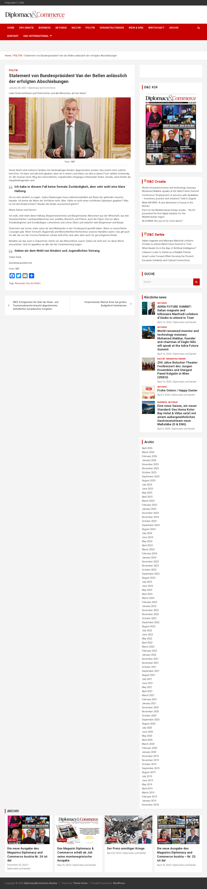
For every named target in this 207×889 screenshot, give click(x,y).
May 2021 (147, 687)
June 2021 (147, 683)
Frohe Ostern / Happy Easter (177, 390)
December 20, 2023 (17, 865)
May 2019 (147, 784)
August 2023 (148, 577)
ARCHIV (174, 27)
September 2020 (150, 719)
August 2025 (148, 480)
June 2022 (147, 634)
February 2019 (149, 796)
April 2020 (147, 739)
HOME (10, 27)
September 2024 (150, 525)
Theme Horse (80, 883)
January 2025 (149, 508)
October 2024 (149, 521)
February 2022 (149, 650)
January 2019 (149, 800)
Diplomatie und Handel (184, 322)
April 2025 (147, 496)
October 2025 (149, 472)
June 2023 (147, 585)
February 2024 (149, 553)
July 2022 (147, 630)
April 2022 (147, 642)
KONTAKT (13, 36)
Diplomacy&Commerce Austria (40, 883)
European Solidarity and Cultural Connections (166, 260)
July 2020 (147, 727)
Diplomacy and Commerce (41, 88)
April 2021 (147, 691)
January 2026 (149, 460)
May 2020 (147, 735)
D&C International (36, 36)
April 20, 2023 (114, 853)
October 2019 (149, 764)
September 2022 (150, 622)
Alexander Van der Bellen (28, 283)
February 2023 (149, 602)
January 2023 (149, 606)
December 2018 (150, 804)
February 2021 (149, 699)
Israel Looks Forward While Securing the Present (168, 256)
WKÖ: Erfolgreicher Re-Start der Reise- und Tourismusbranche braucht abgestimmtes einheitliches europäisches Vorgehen (35, 305)
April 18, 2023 (164, 865)
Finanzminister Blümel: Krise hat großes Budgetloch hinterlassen (106, 304)
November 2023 (150, 565)
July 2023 (147, 581)
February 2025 (149, 504)
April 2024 (147, 545)
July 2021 (147, 679)
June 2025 (147, 488)
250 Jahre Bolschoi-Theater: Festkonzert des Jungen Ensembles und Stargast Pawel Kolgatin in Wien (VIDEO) (177, 370)
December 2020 (150, 707)
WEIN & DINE (136, 27)
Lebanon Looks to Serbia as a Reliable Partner (166, 252)
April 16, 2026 (164, 322)
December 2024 (150, 513)
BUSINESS (45, 27)
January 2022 (149, 654)
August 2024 (148, 529)
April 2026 (147, 448)
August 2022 (148, 626)
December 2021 (150, 658)
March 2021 (148, 695)
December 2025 (150, 464)
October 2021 (149, 666)
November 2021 (150, 662)
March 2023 (148, 598)
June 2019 (147, 780)
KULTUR (76, 27)
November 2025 (150, 468)
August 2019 (148, 772)
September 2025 (150, 476)
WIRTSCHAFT (156, 27)
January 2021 (149, 703)
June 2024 (147, 537)
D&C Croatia (156, 181)
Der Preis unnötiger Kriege (126, 848)
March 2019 (148, 792)
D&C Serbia (155, 234)
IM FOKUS (61, 27)
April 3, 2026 (163, 395)
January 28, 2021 (18, 88)
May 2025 (147, 492)
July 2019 (147, 776)
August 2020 (148, 723)
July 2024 (147, 533)
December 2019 (150, 756)
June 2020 (147, 731)
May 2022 (147, 638)
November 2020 (150, 711)
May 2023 (147, 590)
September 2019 (150, 768)
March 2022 (148, 646)
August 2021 (148, 675)
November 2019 (150, 760)
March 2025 (148, 500)
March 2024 (148, 549)
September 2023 (150, 573)
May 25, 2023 (64, 865)
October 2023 (149, 569)
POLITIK (90, 27)
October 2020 (149, 715)
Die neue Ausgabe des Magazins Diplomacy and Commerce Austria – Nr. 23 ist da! (176, 854)
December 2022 (150, 610)
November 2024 (150, 517)
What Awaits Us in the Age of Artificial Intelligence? (169, 248)
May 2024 (147, 541)
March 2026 (148, 452)
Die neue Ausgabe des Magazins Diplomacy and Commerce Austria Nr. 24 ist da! (27, 854)
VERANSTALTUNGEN (112, 27)
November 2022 (150, 614)
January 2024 (149, 557)
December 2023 (150, 561)
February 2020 (149, 748)
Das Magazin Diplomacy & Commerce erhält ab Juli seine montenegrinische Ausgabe (75, 854)
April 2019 (147, 788)
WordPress (119, 883)
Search (196, 281)
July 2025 (147, 484)
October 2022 (149, 618)
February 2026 (149, 456)
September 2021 (150, 671)
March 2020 (148, 743)
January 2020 (149, 752)
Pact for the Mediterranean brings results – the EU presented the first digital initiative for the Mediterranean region (168, 213)
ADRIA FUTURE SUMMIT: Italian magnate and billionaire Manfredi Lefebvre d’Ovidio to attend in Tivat (177, 312)
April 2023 (147, 594)
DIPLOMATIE (26, 27)
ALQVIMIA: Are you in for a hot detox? (162, 220)
